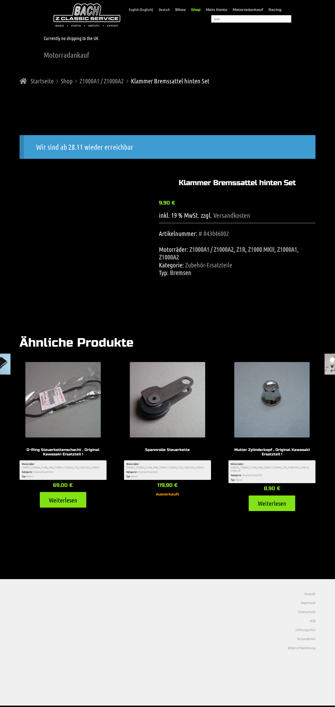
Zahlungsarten (305, 631)
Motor (30, 477)
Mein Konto (216, 9)
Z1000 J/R (235, 471)
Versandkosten (231, 215)
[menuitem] (138, 9)
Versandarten (306, 640)
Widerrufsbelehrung (301, 649)
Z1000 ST (95, 468)
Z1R (240, 249)
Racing (274, 9)
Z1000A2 (169, 257)
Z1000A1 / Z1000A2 (102, 81)
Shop (196, 9)
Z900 (51, 468)
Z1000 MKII (261, 249)
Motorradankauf (248, 9)
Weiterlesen (62, 500)
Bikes (180, 9)
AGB (312, 622)
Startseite (42, 81)
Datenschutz (306, 613)
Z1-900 (44, 468)
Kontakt (310, 595)
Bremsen (180, 272)
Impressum (308, 604)
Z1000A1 (287, 249)
